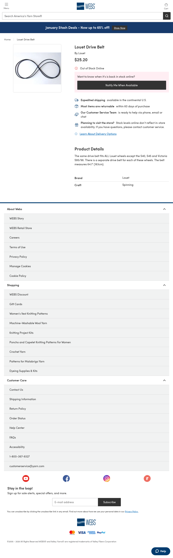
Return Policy (17, 408)
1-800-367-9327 (19, 456)
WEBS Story (16, 218)
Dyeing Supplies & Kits (23, 371)
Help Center (16, 427)
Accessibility (17, 447)
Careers (14, 237)
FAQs (12, 437)
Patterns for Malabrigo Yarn (26, 361)
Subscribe (109, 502)
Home (7, 39)
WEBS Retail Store (20, 228)
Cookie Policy (17, 276)
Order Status (17, 418)
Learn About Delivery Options (98, 134)
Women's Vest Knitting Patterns (28, 313)
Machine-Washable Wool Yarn (28, 323)
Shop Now (120, 27)
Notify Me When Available (122, 85)
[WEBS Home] (86, 522)
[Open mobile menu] (6, 6)
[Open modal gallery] (37, 68)
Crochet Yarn (17, 351)
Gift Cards (15, 304)
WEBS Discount (18, 294)
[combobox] (82, 16)
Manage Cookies (20, 266)
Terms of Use (17, 247)
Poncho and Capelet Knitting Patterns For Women (40, 342)
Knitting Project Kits (21, 332)
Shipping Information (22, 399)
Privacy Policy (18, 256)
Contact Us (16, 389)
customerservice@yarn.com (26, 466)
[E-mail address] (75, 502)
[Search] (167, 16)
